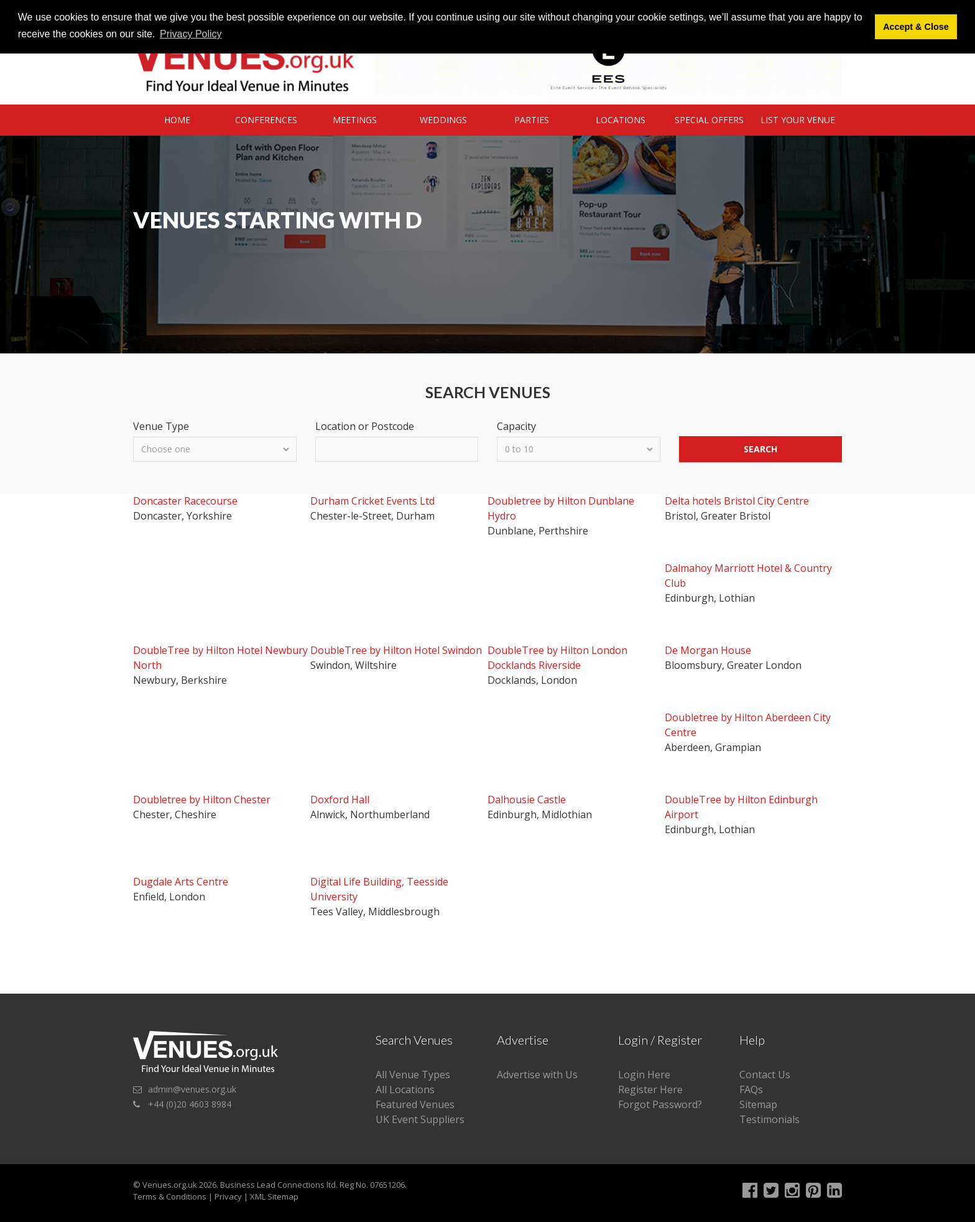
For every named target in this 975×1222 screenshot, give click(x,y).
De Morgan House (708, 650)
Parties (531, 120)
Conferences (266, 120)
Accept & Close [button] (916, 27)
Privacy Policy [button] (191, 34)
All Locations (405, 1089)
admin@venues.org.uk (192, 1089)
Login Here (644, 1074)
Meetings (355, 120)
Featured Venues (415, 1104)
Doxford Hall (339, 799)
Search (760, 449)
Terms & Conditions (169, 1196)
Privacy (228, 1196)
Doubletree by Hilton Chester (201, 799)
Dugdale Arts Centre (180, 882)
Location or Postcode (364, 426)
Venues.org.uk (169, 1184)
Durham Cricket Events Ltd (372, 501)
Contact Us (764, 1074)
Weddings (443, 120)
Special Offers (709, 120)
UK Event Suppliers (420, 1119)
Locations (620, 120)
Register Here (650, 1089)
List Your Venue (797, 120)
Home (177, 120)
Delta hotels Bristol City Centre (737, 501)
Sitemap (758, 1104)
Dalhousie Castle (526, 799)
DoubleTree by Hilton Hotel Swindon (396, 650)
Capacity (516, 426)
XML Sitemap (274, 1196)
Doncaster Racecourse (185, 501)
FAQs (751, 1089)
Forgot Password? (660, 1104)
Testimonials (769, 1119)
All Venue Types (413, 1074)
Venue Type (161, 426)
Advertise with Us (537, 1074)
